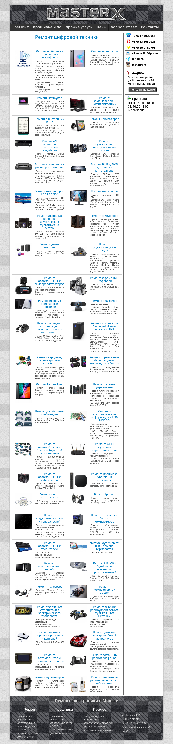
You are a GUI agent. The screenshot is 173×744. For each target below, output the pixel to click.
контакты (150, 27)
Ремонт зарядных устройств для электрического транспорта (49, 611)
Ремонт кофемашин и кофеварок (104, 279)
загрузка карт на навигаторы (94, 717)
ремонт (21, 27)
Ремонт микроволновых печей (49, 566)
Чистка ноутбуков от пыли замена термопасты (104, 546)
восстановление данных (98, 730)
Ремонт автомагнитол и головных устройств (49, 658)
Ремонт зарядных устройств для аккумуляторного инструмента (49, 327)
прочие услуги (79, 27)
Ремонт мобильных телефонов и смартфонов (49, 54)
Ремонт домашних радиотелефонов (104, 656)
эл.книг (21, 729)
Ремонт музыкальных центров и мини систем (104, 145)
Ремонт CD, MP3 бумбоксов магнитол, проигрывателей (104, 567)
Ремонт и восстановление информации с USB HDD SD (104, 415)
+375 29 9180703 (143, 47)
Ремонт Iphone (104, 494)
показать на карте (143, 89)
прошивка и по (47, 27)
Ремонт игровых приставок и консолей (49, 304)
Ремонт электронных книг (49, 120)
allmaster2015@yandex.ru (146, 53)
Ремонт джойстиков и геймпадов (49, 412)
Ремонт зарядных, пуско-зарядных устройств (49, 360)
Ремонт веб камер (104, 300)
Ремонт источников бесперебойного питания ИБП (104, 326)
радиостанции (58, 733)
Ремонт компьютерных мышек (104, 589)
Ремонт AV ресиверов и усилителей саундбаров (49, 145)
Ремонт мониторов (104, 191)
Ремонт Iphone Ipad (49, 384)
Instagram (139, 64)
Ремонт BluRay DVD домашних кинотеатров (104, 167)
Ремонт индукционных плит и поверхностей (49, 518)
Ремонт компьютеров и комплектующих (104, 101)
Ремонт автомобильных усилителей (49, 546)
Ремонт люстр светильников (49, 496)
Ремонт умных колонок (49, 245)
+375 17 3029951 (143, 35)
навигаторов (25, 726)
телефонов (23, 716)
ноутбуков (23, 722)
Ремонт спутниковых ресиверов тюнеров (49, 166)
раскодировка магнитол (98, 722)
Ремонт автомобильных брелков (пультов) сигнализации (49, 448)
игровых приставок (29, 733)
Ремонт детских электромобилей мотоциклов (104, 635)
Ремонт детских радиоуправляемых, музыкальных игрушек (104, 611)
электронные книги (61, 729)
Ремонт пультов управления (104, 385)
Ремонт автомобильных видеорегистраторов (49, 281)
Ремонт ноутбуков (49, 98)
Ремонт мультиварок (49, 677)
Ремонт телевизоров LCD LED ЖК (49, 192)
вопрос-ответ (124, 27)
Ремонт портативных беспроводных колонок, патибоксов (104, 360)
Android (54, 722)
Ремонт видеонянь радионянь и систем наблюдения (104, 680)
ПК (33, 722)
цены (101, 27)
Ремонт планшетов (104, 51)
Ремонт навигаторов (104, 119)
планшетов (24, 719)
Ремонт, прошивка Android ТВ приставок (104, 477)
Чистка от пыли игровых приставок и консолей (49, 635)
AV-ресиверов (25, 736)
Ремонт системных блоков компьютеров (104, 518)
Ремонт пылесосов (49, 586)
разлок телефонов (95, 726)
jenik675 (138, 58)
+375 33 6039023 (143, 41)
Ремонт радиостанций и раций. (104, 247)
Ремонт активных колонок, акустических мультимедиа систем (49, 222)
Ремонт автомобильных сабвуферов (49, 477)
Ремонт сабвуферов (104, 215)
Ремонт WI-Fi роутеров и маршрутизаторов (104, 447)
